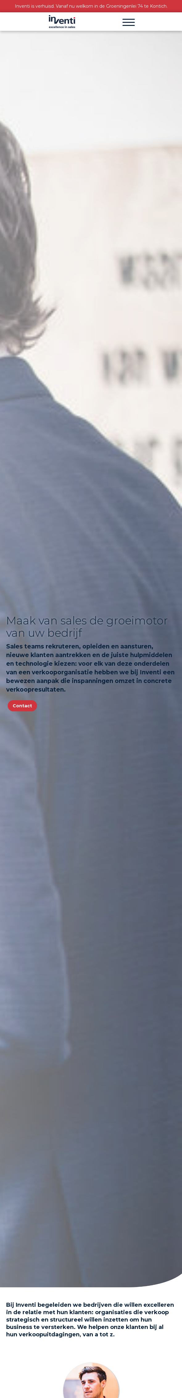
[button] (128, 21)
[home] (62, 21)
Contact (22, 706)
